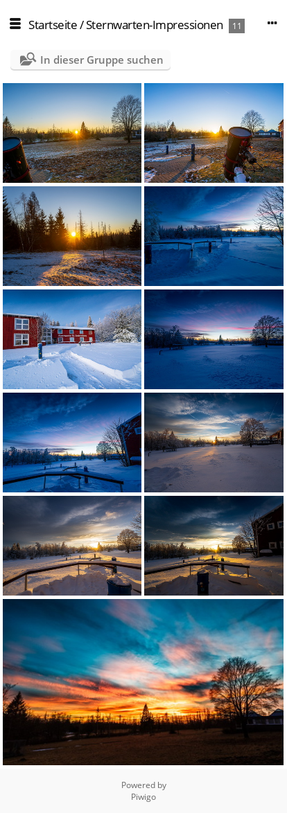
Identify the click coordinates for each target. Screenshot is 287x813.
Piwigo (143, 797)
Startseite (52, 25)
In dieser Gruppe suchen (102, 59)
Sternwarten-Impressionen (154, 25)
